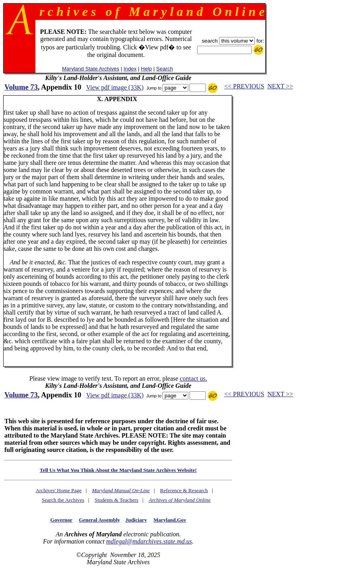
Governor (61, 520)
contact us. (193, 378)
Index (130, 69)
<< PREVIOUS (244, 86)
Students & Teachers (117, 500)
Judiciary (136, 520)
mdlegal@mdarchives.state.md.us (149, 541)
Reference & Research (184, 490)
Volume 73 (21, 87)
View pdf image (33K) (114, 87)
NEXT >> (280, 86)
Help (146, 69)
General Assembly (99, 520)
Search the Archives (63, 500)
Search (164, 69)
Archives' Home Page (58, 490)
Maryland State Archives (90, 69)
